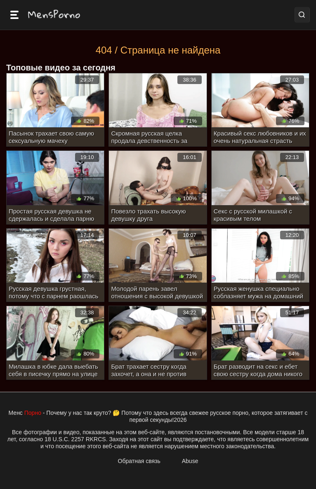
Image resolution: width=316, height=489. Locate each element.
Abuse (190, 461)
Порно (32, 412)
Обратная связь (139, 461)
